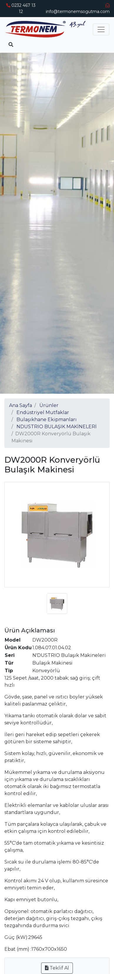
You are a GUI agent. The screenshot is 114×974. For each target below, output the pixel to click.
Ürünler (48, 405)
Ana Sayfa (20, 405)
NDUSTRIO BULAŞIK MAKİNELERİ (56, 426)
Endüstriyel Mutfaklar (42, 412)
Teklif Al (57, 968)
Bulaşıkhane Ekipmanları (46, 419)
